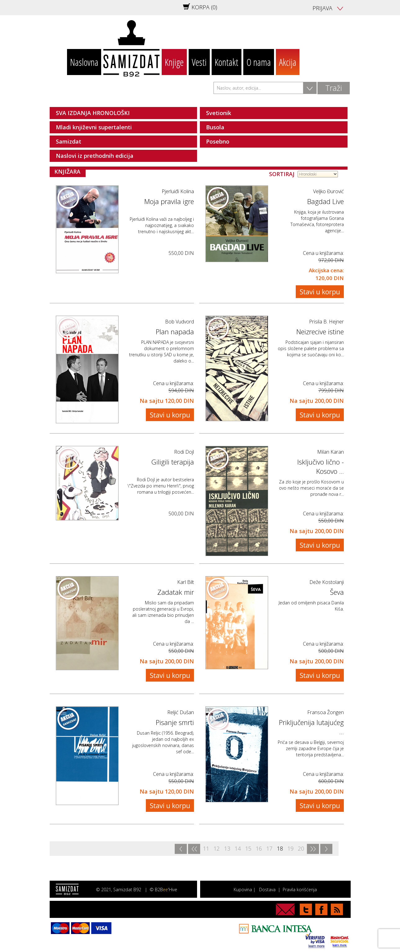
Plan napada (175, 331)
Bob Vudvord (179, 321)
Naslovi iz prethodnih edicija (94, 155)
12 (216, 848)
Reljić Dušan (180, 712)
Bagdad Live (325, 201)
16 (259, 848)
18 (280, 848)
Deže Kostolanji (326, 582)
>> (313, 849)
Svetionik (218, 113)
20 (301, 848)
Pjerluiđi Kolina (178, 191)
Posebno (217, 141)
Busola (215, 127)
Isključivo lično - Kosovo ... (320, 466)
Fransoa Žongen (325, 712)
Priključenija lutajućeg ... (311, 727)
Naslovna (84, 62)
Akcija (287, 62)
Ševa (337, 592)
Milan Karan (330, 451)
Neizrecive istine (320, 331)
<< (194, 849)
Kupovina (243, 889)
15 (248, 848)
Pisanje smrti (175, 722)
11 (206, 848)
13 (227, 848)
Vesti (199, 62)
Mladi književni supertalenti (94, 127)
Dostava (267, 889)
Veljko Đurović (328, 191)
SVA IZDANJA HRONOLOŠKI (93, 113)
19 (290, 848)
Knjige (174, 62)
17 (269, 848)
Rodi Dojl (184, 451)
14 (238, 848)
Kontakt (226, 62)
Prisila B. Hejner (326, 321)
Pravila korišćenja (300, 889)
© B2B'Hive (163, 889)
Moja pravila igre (169, 201)
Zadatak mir (175, 592)
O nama (258, 62)
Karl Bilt (185, 582)
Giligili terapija (172, 461)
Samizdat (68, 141)
